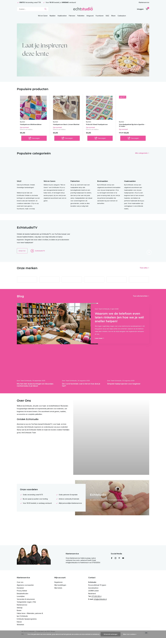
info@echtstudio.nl (100, 599)
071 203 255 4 (96, 596)
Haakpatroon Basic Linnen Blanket (64, 126)
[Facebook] (112, 558)
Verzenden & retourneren (26, 599)
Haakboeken (62, 16)
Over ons (20, 582)
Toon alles (144, 275)
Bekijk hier (23, 258)
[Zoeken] (33, 9)
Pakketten (80, 16)
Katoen (19, 622)
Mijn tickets (58, 588)
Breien (19, 610)
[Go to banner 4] (83, 49)
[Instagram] (115, 558)
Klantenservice (144, 2)
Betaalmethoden (22, 593)
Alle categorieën (141, 156)
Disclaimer (20, 588)
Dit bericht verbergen (110, 634)
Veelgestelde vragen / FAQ (26, 602)
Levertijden (21, 596)
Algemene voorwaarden (25, 585)
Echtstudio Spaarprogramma (27, 619)
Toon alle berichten (140, 306)
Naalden (52, 16)
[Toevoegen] (34, 141)
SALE (107, 16)
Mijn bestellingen (60, 585)
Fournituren (100, 16)
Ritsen (113, 16)
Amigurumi (90, 16)
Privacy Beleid (22, 591)
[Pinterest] (119, 558)
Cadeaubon (122, 16)
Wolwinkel (20, 624)
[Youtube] (123, 558)
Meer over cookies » (129, 634)
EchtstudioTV (41, 257)
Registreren (58, 582)
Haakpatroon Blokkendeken (32, 125)
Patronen (72, 16)
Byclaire (22, 122)
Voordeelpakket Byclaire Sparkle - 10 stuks (130, 126)
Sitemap (19, 608)
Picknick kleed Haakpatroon (98, 125)
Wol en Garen (43, 16)
